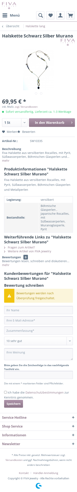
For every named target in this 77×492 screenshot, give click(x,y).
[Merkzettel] (50, 15)
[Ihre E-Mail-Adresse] (38, 320)
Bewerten (26, 132)
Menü (11, 15)
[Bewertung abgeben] (38, 341)
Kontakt (24, 473)
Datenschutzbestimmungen (44, 392)
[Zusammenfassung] (38, 330)
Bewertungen (11, 257)
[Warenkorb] (70, 15)
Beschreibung (11, 149)
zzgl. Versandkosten (26, 106)
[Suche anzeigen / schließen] (40, 15)
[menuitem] (11, 15)
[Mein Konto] (60, 15)
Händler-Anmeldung (45, 473)
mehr (5, 160)
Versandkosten (14, 460)
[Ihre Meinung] (38, 354)
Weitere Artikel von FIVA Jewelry (27, 251)
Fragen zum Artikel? (19, 247)
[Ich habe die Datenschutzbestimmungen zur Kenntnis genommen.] (5, 392)
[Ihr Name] (38, 310)
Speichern (14, 404)
